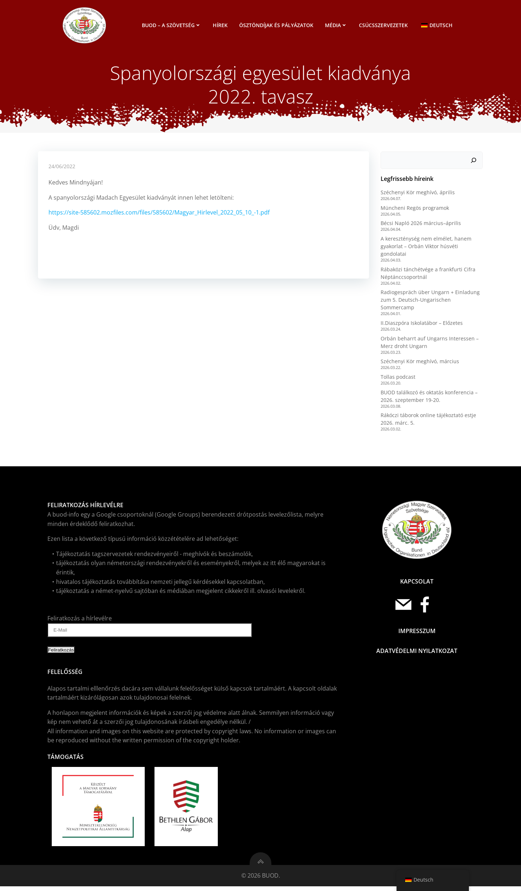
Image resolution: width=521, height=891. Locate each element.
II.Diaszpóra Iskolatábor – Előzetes (421, 325)
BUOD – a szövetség (172, 25)
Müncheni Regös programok (414, 210)
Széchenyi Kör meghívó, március (419, 363)
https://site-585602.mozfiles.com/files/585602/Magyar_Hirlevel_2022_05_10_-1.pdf (159, 216)
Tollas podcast (397, 379)
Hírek (220, 25)
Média (337, 25)
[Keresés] (474, 162)
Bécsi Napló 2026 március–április (420, 225)
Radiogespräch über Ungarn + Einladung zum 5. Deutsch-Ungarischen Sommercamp (429, 302)
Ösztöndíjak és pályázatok (277, 25)
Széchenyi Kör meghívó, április (417, 194)
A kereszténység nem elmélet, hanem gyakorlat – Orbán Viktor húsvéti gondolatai (425, 249)
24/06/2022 (61, 169)
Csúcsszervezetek (384, 25)
